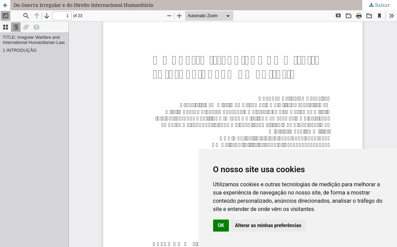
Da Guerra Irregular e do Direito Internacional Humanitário (83, 5)
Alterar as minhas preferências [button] (268, 225)
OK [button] (221, 225)
